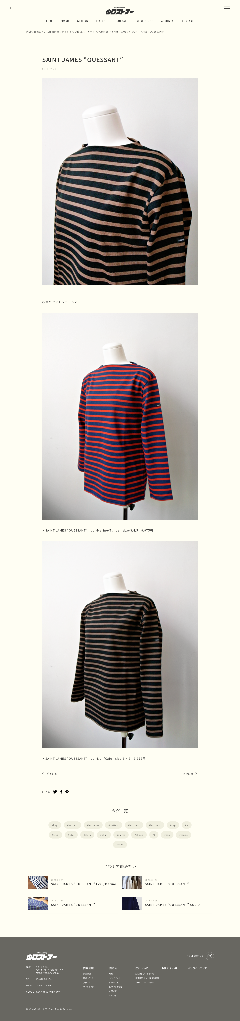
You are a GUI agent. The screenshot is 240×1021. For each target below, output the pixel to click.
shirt (105, 834)
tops (121, 844)
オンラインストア (197, 968)
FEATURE (101, 21)
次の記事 (188, 773)
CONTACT (188, 21)
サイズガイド (88, 986)
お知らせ (113, 991)
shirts (121, 834)
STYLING (82, 21)
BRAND (65, 21)
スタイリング (114, 978)
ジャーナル (113, 982)
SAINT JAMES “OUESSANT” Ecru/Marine (83, 884)
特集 (111, 973)
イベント (112, 995)
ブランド (86, 982)
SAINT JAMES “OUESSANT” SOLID (172, 904)
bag (55, 825)
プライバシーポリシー (144, 982)
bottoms (134, 825)
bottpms (155, 825)
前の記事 (52, 773)
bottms (114, 825)
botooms (93, 825)
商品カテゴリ (88, 978)
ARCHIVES (167, 21)
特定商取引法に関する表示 (147, 978)
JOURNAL (121, 21)
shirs (88, 834)
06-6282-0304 (44, 979)
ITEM (49, 21)
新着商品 (87, 973)
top (168, 834)
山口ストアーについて (144, 973)
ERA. (56, 834)
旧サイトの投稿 (115, 986)
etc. (72, 834)
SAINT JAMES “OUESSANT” (167, 884)
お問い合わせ (169, 968)
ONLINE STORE (144, 21)
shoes (139, 834)
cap (173, 825)
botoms (73, 825)
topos (184, 834)
